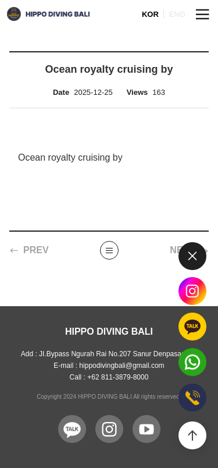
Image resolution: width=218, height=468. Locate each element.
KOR (150, 14)
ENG (177, 14)
